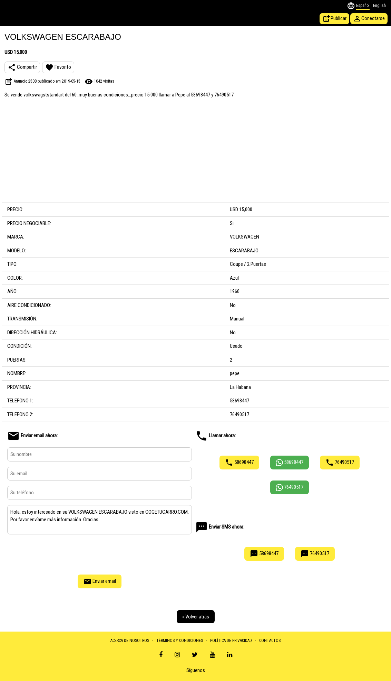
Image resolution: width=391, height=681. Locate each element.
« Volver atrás (195, 617)
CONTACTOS (270, 640)
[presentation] (99, 553)
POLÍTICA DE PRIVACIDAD (231, 640)
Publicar (334, 19)
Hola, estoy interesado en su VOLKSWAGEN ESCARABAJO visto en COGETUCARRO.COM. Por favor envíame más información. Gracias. (99, 520)
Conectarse (369, 19)
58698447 (239, 462)
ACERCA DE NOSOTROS (129, 640)
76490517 (339, 462)
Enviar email (99, 581)
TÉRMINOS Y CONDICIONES (179, 640)
